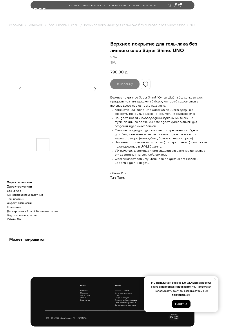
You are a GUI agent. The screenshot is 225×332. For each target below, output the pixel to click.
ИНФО (86, 6)
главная (16, 25)
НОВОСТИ (99, 6)
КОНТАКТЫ (149, 6)
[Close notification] (215, 279)
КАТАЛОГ (74, 6)
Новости (84, 293)
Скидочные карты (122, 298)
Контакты (85, 300)
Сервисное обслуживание (125, 303)
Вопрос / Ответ (122, 291)
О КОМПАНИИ (117, 6)
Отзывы (83, 298)
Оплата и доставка (123, 293)
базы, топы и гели (63, 25)
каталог (36, 25)
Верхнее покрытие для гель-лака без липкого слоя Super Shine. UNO (139, 25)
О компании (85, 295)
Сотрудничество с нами (125, 305)
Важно (117, 295)
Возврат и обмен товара (126, 300)
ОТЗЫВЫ (134, 6)
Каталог (84, 291)
